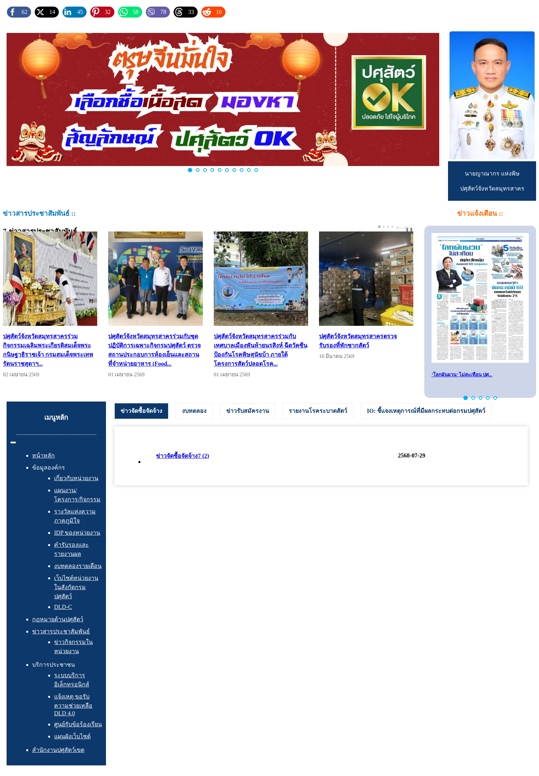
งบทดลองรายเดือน (78, 566)
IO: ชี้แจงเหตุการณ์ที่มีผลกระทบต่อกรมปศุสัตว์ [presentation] (426, 411)
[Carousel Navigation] (401, 228)
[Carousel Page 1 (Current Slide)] (379, 227)
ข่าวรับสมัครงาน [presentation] (247, 411)
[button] (466, 398)
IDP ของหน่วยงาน (77, 533)
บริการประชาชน (53, 665)
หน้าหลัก (43, 455)
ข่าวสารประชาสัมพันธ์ (61, 631)
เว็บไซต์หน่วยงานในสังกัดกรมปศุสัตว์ (76, 587)
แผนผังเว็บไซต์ (72, 736)
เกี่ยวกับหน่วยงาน (76, 478)
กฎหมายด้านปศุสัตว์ (57, 619)
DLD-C (63, 607)
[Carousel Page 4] (392, 227)
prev (399, 228)
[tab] (141, 411)
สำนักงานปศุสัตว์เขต (58, 750)
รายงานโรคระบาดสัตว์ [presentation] (318, 411)
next (405, 228)
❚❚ (409, 230)
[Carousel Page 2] (384, 227)
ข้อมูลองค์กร (48, 467)
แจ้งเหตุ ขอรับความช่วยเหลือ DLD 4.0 (73, 704)
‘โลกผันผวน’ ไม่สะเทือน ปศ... (462, 374)
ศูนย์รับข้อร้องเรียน (78, 724)
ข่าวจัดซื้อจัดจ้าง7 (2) (182, 456)
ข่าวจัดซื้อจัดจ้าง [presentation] (141, 411)
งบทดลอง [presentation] (194, 411)
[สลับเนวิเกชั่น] (13, 442)
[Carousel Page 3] (388, 227)
